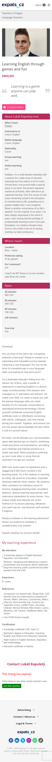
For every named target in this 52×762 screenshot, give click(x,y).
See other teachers (11, 686)
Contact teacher (13, 107)
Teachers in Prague (12, 13)
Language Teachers (12, 17)
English (8, 126)
